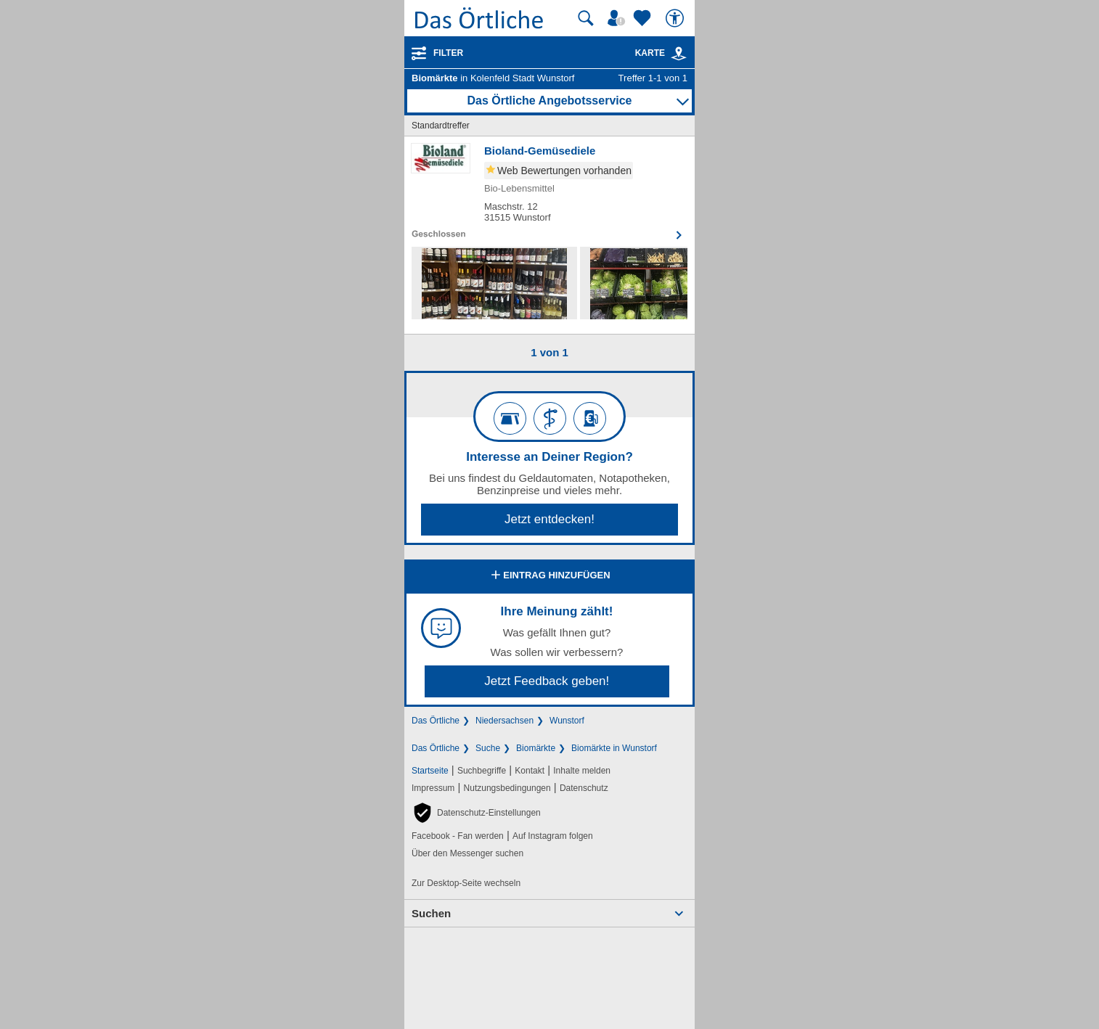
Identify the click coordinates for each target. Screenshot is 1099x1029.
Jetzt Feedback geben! (546, 681)
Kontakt (529, 771)
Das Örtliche (435, 721)
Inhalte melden (581, 771)
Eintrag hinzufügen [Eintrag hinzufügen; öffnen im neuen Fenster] (549, 576)
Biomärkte (535, 748)
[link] (678, 53)
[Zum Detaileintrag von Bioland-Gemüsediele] (549, 191)
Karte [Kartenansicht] (661, 53)
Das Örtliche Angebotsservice (549, 100)
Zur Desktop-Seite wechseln (466, 883)
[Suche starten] (586, 18)
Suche (487, 748)
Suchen (431, 913)
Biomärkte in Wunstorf (614, 748)
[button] (476, 812)
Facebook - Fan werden (458, 836)
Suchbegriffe (481, 771)
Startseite (430, 771)
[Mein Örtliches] (618, 18)
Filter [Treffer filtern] (448, 53)
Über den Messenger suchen (467, 853)
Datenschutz (584, 788)
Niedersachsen (504, 721)
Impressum (433, 788)
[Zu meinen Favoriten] (644, 18)
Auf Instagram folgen (552, 836)
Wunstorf (567, 721)
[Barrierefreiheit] (676, 18)
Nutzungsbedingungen (507, 788)
